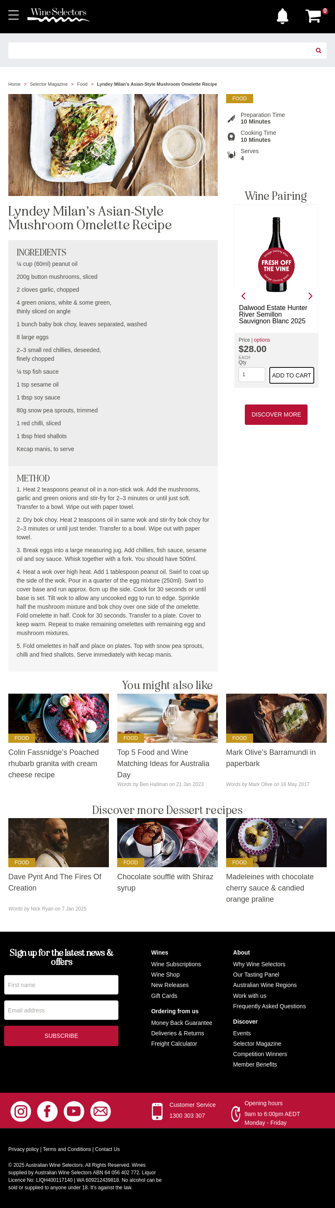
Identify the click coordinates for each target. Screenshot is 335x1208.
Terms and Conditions (67, 1149)
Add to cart (291, 375)
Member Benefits (255, 1064)
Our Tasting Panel (256, 974)
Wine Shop (165, 974)
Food (82, 84)
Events (242, 1033)
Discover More (276, 414)
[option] (276, 296)
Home (14, 84)
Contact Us (107, 1149)
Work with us (249, 995)
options (262, 340)
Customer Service (193, 1104)
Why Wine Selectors (259, 964)
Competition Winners (260, 1054)
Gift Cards (164, 995)
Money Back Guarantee (181, 1022)
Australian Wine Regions (265, 985)
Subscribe (61, 1037)
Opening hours (263, 1103)
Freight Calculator (174, 1043)
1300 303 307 (187, 1115)
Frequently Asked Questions (269, 1006)
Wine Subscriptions (176, 964)
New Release (168, 985)
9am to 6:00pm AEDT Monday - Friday (272, 1118)
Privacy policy (23, 1149)
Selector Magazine (49, 84)
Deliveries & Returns (177, 1033)
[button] (285, 14)
